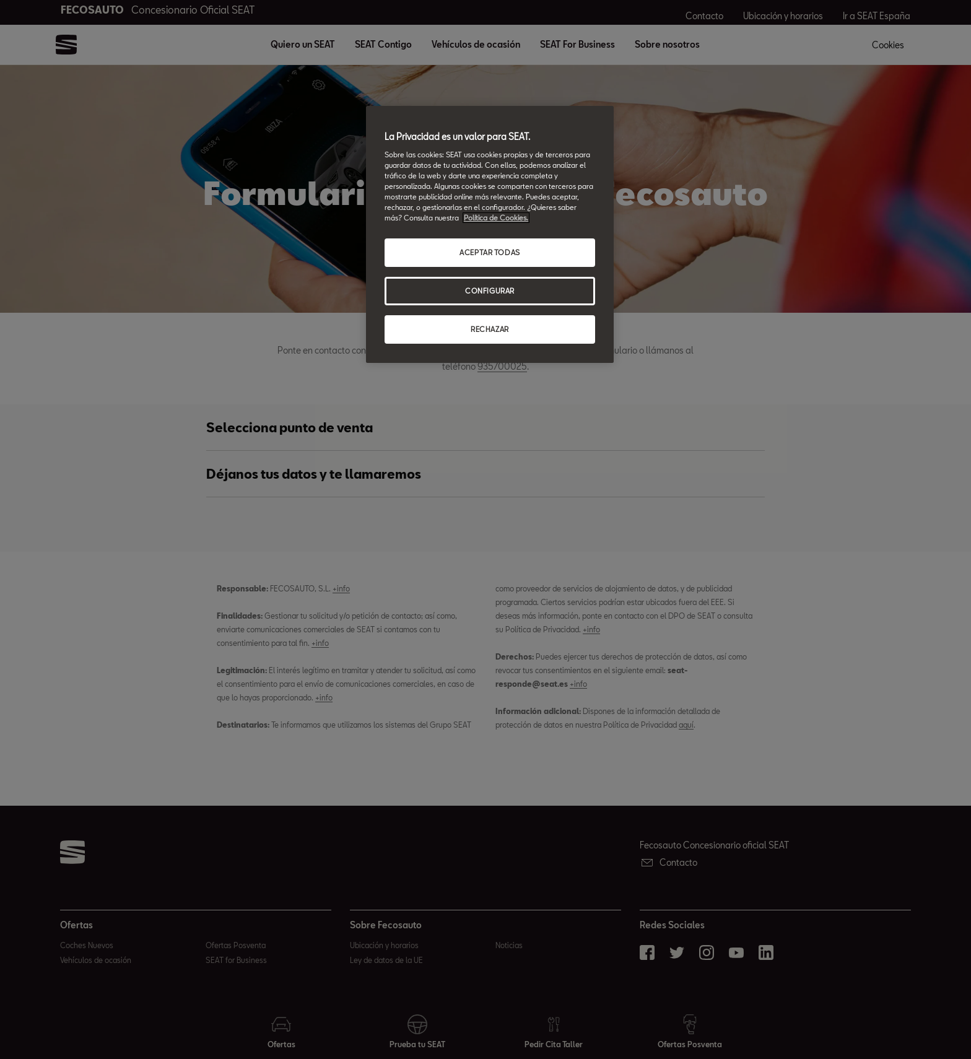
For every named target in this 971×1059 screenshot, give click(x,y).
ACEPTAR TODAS (489, 252)
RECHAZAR (490, 329)
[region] (490, 234)
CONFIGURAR (490, 291)
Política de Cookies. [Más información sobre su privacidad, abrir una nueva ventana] (496, 218)
